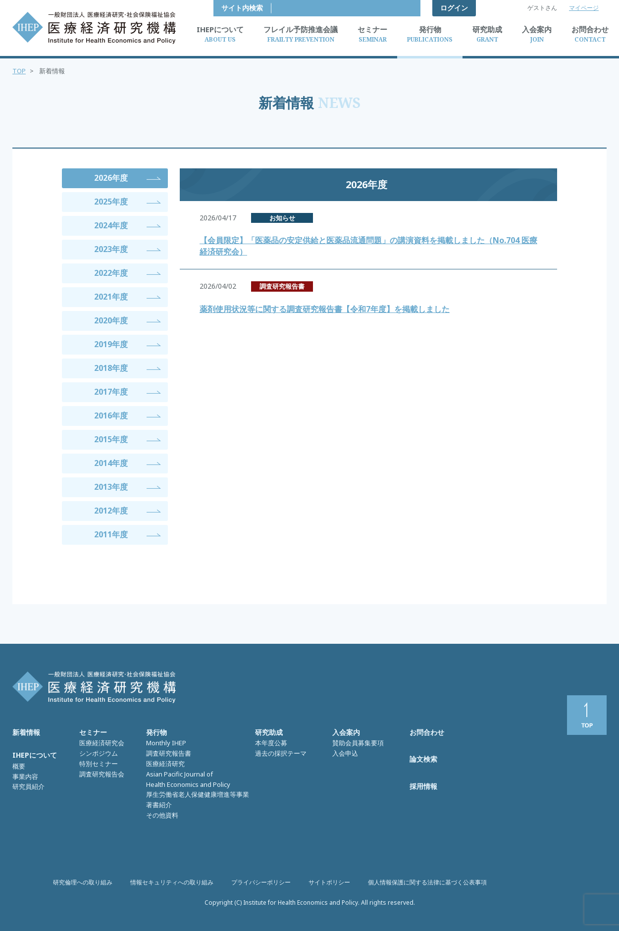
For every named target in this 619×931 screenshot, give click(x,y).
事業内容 (25, 776)
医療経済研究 (165, 763)
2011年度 (111, 534)
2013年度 (111, 486)
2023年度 (111, 249)
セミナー (93, 732)
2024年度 (111, 225)
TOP (19, 70)
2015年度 (111, 439)
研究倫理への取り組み (82, 882)
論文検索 (423, 759)
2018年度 (111, 367)
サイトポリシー (329, 882)
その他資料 (162, 815)
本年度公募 (271, 742)
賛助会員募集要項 (358, 742)
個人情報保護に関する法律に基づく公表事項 (427, 882)
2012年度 (111, 510)
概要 (18, 766)
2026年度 (111, 177)
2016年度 (111, 415)
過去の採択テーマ (281, 753)
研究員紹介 (28, 786)
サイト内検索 (392, 7)
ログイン (454, 7)
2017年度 (111, 391)
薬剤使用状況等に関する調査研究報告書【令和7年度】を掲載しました (325, 309)
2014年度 (111, 463)
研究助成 (269, 732)
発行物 (156, 732)
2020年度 (111, 320)
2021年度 (111, 296)
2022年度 (111, 272)
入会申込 (345, 753)
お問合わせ (427, 732)
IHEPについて (34, 755)
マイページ (584, 7)
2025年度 (111, 201)
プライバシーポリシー (261, 882)
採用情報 (423, 786)
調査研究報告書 (168, 753)
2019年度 (111, 344)
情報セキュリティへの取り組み (171, 882)
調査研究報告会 (101, 774)
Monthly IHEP (166, 742)
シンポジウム (98, 753)
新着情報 (26, 732)
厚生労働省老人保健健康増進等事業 (197, 794)
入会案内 (346, 732)
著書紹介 (159, 804)
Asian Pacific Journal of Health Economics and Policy (188, 779)
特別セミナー (98, 763)
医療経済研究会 (101, 742)
